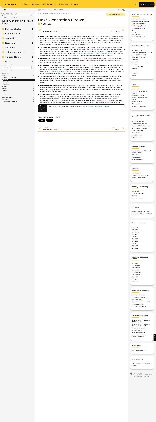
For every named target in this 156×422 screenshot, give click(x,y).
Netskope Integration (138, 333)
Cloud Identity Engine (138, 24)
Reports (134, 196)
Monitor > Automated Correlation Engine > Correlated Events (92, 53)
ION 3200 (135, 239)
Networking (11, 38)
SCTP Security (61, 71)
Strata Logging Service (139, 26)
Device (4, 95)
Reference (10, 48)
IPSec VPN (135, 155)
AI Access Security (138, 131)
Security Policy (136, 157)
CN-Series (135, 60)
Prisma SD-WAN (137, 102)
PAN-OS (134, 64)
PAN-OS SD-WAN (137, 67)
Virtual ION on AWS (138, 295)
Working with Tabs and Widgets (98, 106)
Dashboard (5, 73)
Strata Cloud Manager (139, 19)
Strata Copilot (146, 4)
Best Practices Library (139, 350)
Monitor (4, 86)
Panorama (135, 69)
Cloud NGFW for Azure (139, 57)
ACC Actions (6, 84)
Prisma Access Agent (138, 178)
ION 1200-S (135, 232)
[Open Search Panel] (137, 4)
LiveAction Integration (139, 331)
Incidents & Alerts (14, 52)
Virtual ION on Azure (138, 298)
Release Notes (13, 57)
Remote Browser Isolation (140, 176)
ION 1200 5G (136, 268)
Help (7, 61)
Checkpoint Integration (139, 328)
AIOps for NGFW (137, 50)
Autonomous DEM (137, 198)
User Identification (7, 97)
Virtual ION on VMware (139, 307)
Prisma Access (136, 89)
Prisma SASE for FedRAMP (140, 212)
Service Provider (137, 71)
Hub (133, 31)
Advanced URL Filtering (139, 124)
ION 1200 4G (136, 266)
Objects (4, 90)
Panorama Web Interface (9, 101)
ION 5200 (135, 241)
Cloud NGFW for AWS (139, 55)
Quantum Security (137, 160)
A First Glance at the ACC (10, 77)
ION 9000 (135, 246)
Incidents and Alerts (138, 194)
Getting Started (13, 29)
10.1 (134, 373)
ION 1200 (135, 230)
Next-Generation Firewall (50, 13)
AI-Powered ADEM (138, 96)
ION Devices (136, 104)
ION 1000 (135, 228)
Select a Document (7, 65)
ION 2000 (135, 235)
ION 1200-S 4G (136, 273)
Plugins (134, 76)
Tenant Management (138, 37)
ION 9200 (135, 248)
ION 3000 (135, 237)
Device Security (137, 133)
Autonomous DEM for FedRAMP (142, 214)
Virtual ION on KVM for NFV (141, 302)
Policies (4, 88)
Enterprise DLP (136, 135)
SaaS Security (136, 138)
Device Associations (138, 28)
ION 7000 (135, 244)
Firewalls (135, 62)
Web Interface (137, 376)
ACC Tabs (6, 79)
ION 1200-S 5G (136, 275)
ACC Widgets (7, 82)
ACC (3, 75)
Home (39, 13)
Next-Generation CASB (139, 106)
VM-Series (135, 73)
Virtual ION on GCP (138, 300)
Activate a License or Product (141, 22)
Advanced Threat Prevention (141, 126)
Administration (13, 34)
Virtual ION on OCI (138, 304)
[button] (155, 337)
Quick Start (11, 43)
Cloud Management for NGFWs (142, 53)
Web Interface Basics (8, 71)
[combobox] (16, 14)
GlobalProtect (6, 99)
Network (4, 92)
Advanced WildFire (138, 121)
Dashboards (135, 191)
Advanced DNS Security (139, 128)
